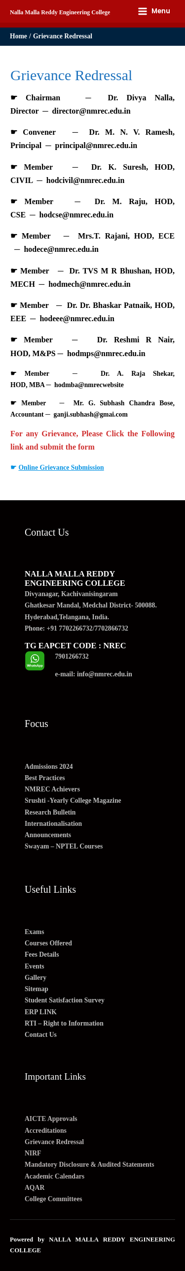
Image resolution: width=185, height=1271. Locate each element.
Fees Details (42, 954)
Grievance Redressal (54, 1142)
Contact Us (41, 1034)
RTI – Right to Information (64, 1023)
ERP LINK (41, 1012)
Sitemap (36, 989)
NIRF (33, 1153)
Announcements (48, 835)
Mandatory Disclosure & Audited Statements (89, 1164)
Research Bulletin (50, 812)
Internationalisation (53, 823)
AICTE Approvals (51, 1118)
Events (34, 966)
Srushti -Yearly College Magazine (73, 800)
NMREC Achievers (52, 789)
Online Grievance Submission (61, 467)
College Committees (53, 1199)
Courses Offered (48, 943)
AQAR (34, 1187)
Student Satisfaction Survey (65, 1000)
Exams (34, 932)
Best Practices (45, 778)
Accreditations (46, 1130)
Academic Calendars (54, 1176)
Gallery (35, 977)
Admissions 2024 (49, 766)
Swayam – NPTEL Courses (64, 846)
